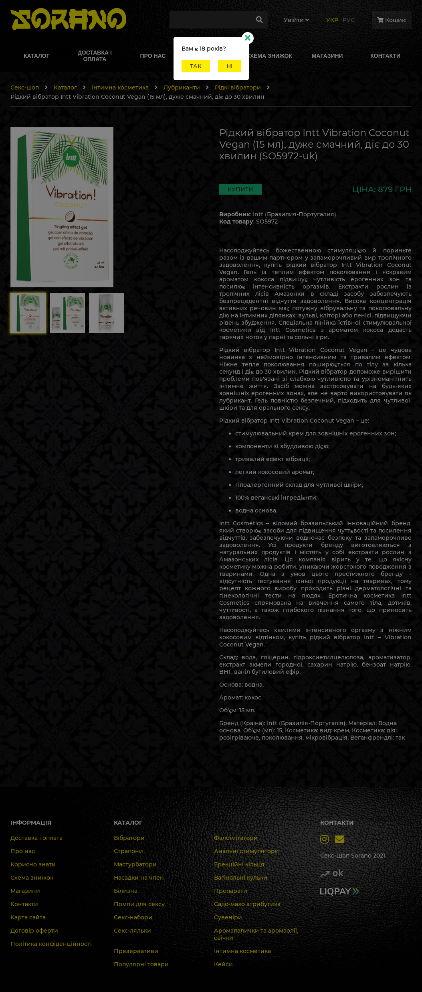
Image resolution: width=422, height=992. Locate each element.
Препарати (230, 890)
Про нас (22, 851)
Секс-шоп (24, 87)
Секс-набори (133, 917)
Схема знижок (31, 877)
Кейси (223, 964)
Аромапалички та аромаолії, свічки (256, 934)
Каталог (65, 87)
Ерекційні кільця (239, 864)
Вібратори (129, 838)
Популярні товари (141, 964)
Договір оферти (34, 930)
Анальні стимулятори (246, 851)
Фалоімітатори (236, 838)
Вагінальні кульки (240, 877)
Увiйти (296, 20)
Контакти (24, 904)
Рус (349, 20)
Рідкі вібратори (238, 87)
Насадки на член (139, 877)
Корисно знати (33, 864)
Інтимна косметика (120, 87)
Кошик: (391, 20)
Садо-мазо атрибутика (247, 904)
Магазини (25, 890)
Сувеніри (228, 917)
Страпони (128, 851)
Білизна (125, 890)
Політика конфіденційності (51, 943)
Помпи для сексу (139, 904)
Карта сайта (28, 917)
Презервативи (136, 951)
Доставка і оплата (36, 838)
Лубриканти (182, 87)
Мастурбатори (135, 864)
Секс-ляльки (132, 930)
